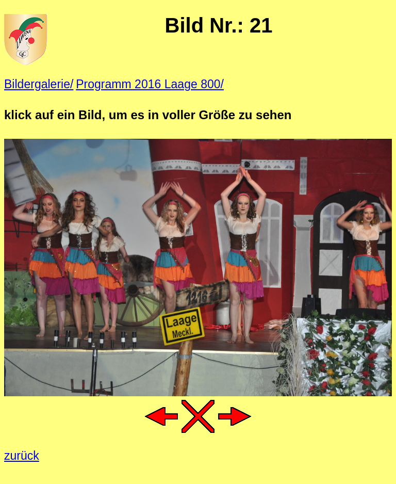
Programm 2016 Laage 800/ (150, 84)
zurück (21, 455)
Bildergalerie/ (38, 84)
